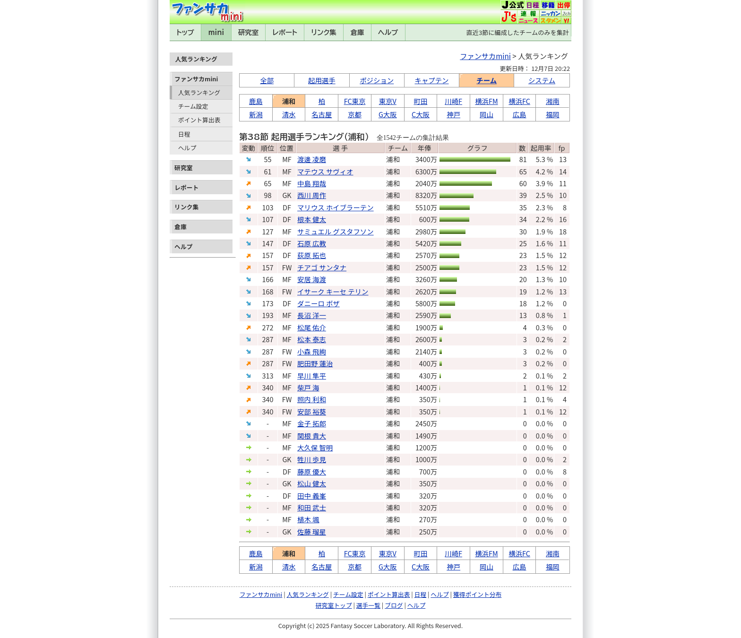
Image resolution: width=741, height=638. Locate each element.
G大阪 (388, 114)
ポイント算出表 (199, 119)
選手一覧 (368, 605)
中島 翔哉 (311, 183)
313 (268, 375)
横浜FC (519, 101)
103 (268, 207)
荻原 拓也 (311, 255)
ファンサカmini (196, 78)
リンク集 (323, 32)
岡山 (486, 114)
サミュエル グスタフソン (335, 231)
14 (563, 171)
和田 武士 (311, 507)
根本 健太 (311, 219)
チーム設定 (193, 106)
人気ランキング (199, 92)
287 (268, 339)
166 (268, 279)
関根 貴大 (311, 435)
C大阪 (421, 114)
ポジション (377, 80)
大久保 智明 (315, 447)
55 (268, 159)
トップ (185, 32)
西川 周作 (311, 195)
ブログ (394, 605)
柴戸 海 (308, 387)
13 (563, 159)
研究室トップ (334, 605)
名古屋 (321, 114)
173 (268, 303)
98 (268, 195)
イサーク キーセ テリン (332, 291)
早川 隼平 (311, 375)
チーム (486, 80)
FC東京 (355, 101)
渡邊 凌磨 (311, 159)
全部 (267, 80)
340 (268, 387)
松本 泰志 (311, 339)
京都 (355, 114)
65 (268, 183)
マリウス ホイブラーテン (335, 207)
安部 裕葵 (311, 411)
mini (216, 32)
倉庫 (357, 32)
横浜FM (486, 101)
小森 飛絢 (311, 351)
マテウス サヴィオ (325, 171)
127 (268, 231)
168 (268, 291)
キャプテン (432, 80)
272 (268, 327)
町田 (421, 101)
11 (563, 183)
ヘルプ (388, 32)
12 (563, 255)
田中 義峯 (311, 495)
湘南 (553, 101)
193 (268, 315)
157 (268, 255)
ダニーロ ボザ (318, 303)
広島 (519, 114)
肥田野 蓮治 (315, 363)
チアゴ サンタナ (321, 267)
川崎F (453, 101)
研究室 (248, 32)
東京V (387, 101)
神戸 (453, 114)
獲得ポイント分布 (477, 594)
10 (563, 195)
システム (541, 80)
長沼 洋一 (311, 315)
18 (563, 231)
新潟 (256, 114)
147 (268, 243)
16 (563, 219)
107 (268, 219)
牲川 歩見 (311, 459)
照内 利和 (311, 399)
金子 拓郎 (311, 423)
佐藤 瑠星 (311, 531)
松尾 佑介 (311, 327)
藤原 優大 (311, 471)
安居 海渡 (311, 279)
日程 (184, 133)
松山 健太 (311, 483)
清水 (289, 114)
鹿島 (256, 101)
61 (268, 171)
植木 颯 (308, 519)
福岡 (553, 114)
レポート (285, 32)
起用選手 (322, 80)
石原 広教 (311, 243)
